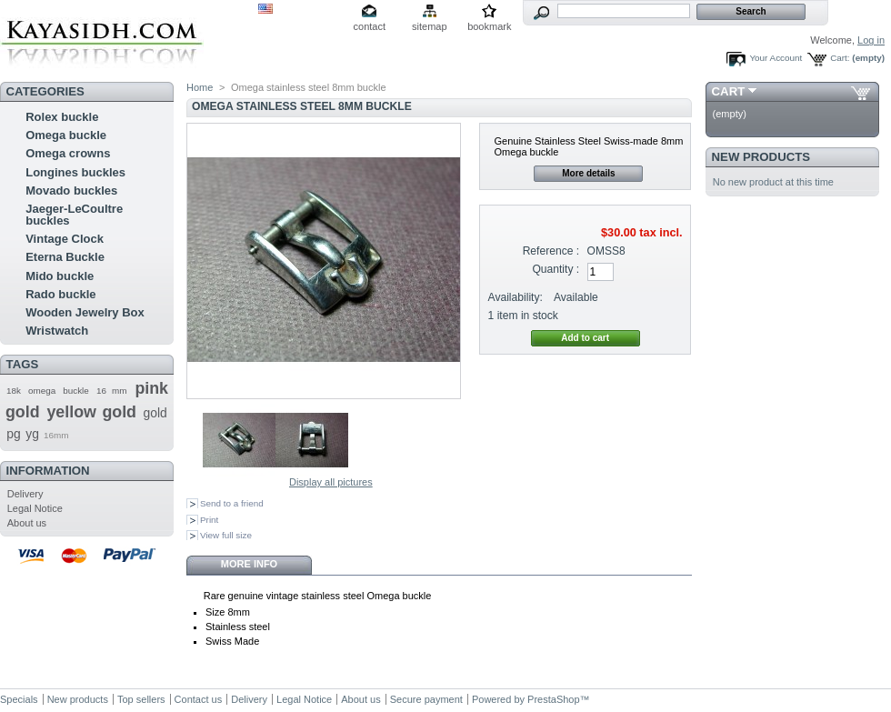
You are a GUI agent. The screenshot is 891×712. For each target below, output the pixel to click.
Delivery (25, 493)
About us (26, 522)
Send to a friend (232, 503)
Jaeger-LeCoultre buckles (74, 214)
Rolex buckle (61, 117)
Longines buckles (75, 172)
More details (588, 173)
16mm (56, 435)
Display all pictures (331, 481)
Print (209, 520)
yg (32, 433)
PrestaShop (553, 699)
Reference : (551, 251)
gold (154, 413)
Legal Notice (35, 508)
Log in (871, 40)
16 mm (111, 391)
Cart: (839, 58)
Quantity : (555, 269)
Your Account (775, 58)
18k (13, 391)
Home (199, 87)
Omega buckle (65, 135)
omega (41, 391)
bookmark (489, 26)
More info (249, 563)
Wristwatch (56, 330)
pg (13, 433)
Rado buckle (60, 294)
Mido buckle (59, 276)
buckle (76, 391)
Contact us (199, 699)
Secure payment (426, 699)
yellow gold (91, 412)
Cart (729, 91)
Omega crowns (67, 153)
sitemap (429, 26)
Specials (19, 699)
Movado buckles (71, 190)
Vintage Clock (64, 239)
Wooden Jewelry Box (85, 312)
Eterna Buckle (65, 257)
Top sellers (141, 699)
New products (761, 157)
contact (369, 26)
